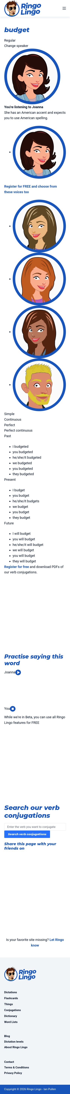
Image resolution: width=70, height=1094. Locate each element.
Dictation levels (14, 1041)
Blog (7, 1036)
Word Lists (11, 1022)
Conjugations (12, 1010)
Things (8, 1004)
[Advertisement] (35, 615)
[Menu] (64, 8)
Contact (9, 1062)
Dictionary (10, 1016)
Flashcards (11, 998)
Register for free (16, 567)
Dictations (10, 992)
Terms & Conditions (16, 1067)
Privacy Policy (13, 1073)
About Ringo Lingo (15, 1047)
